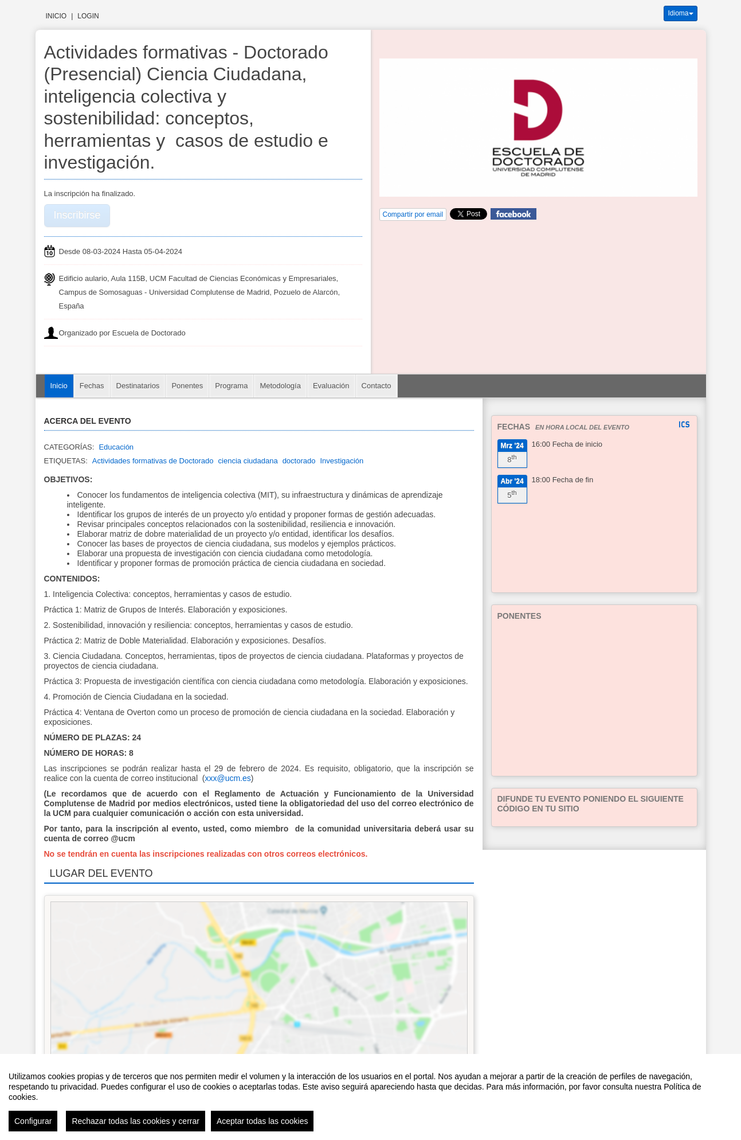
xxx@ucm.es (227, 778)
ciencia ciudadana (248, 460)
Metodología (280, 385)
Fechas (92, 385)
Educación (116, 447)
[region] (370, 1097)
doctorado (299, 460)
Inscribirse (77, 215)
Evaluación (331, 385)
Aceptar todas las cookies (262, 1121)
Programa (231, 385)
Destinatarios (138, 385)
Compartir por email (413, 214)
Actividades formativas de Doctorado (153, 460)
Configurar (33, 1121)
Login (88, 16)
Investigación (341, 460)
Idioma (680, 13)
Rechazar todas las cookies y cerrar (135, 1121)
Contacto (376, 385)
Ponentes (187, 385)
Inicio (56, 16)
